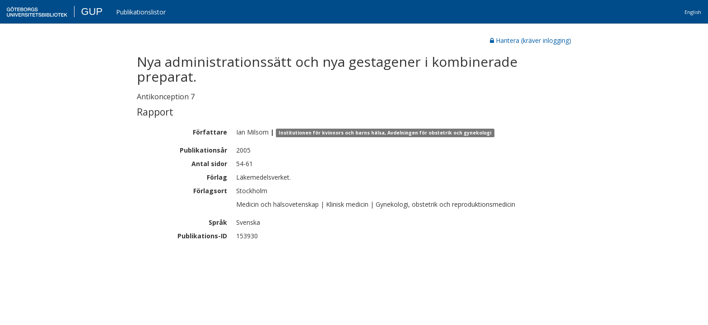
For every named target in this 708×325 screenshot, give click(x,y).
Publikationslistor (141, 12)
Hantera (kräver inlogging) (530, 40)
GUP (91, 11)
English (693, 12)
